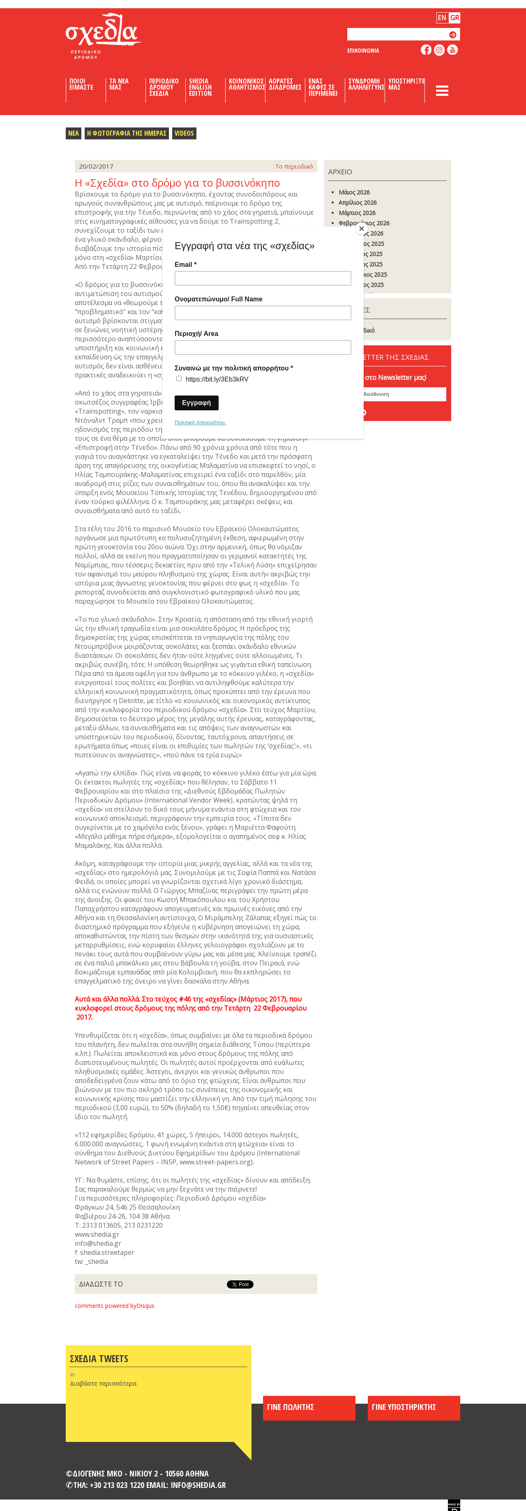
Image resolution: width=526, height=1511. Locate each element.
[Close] (361, 228)
